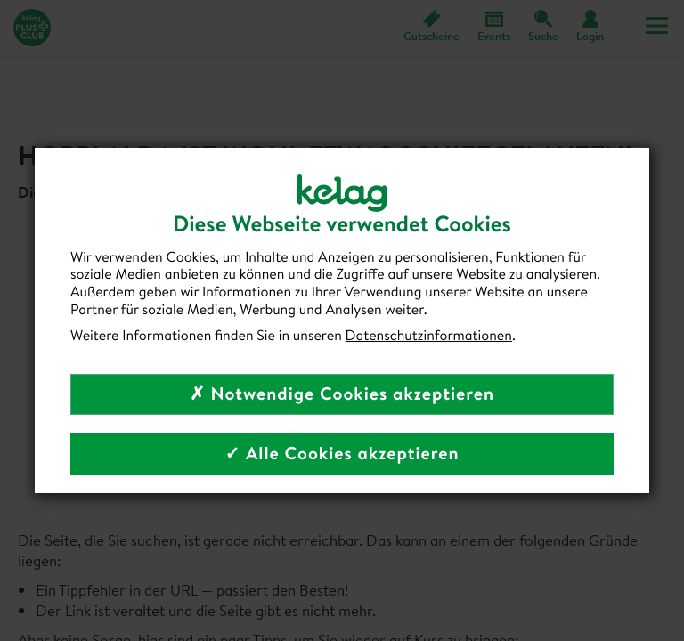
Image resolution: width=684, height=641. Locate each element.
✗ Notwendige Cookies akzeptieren (342, 394)
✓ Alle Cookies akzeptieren (341, 454)
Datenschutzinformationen (429, 335)
